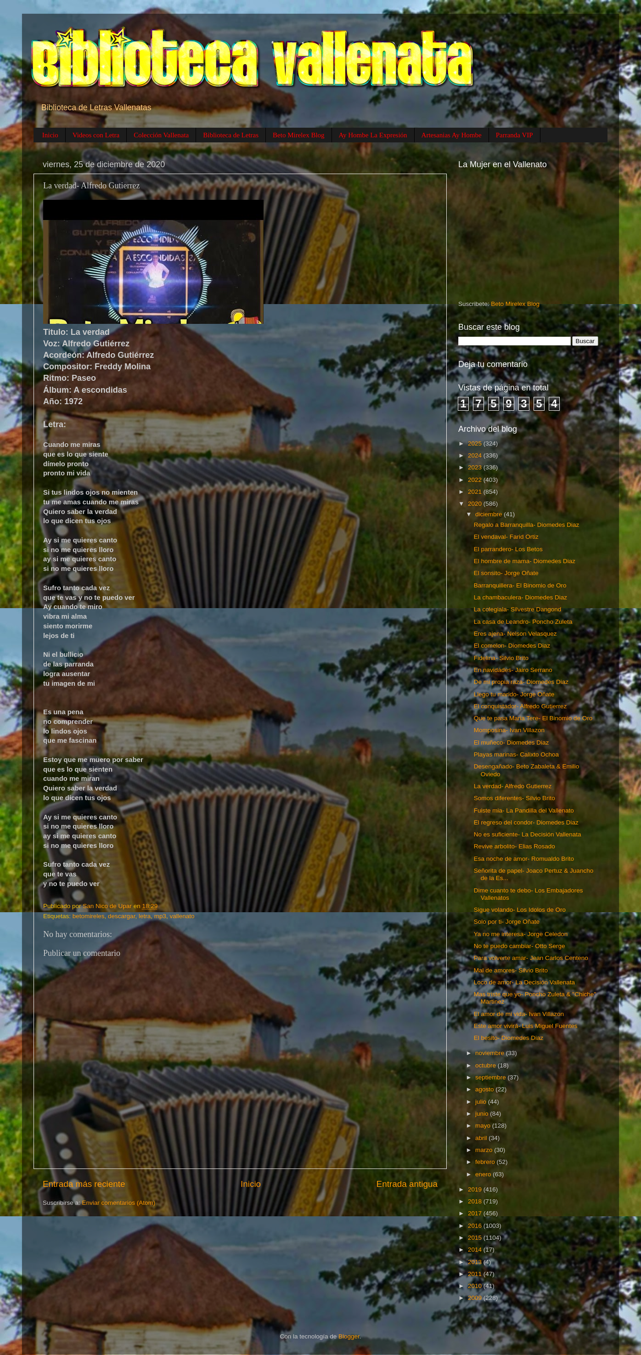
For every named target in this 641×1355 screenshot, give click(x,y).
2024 (476, 455)
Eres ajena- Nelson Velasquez (515, 633)
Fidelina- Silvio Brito (501, 658)
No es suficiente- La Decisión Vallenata (527, 834)
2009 (476, 1297)
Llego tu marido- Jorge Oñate (514, 694)
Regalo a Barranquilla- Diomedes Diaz (526, 524)
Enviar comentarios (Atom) (119, 1202)
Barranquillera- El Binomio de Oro (520, 585)
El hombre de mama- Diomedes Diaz (524, 561)
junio (482, 1113)
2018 (476, 1201)
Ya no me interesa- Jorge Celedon (521, 934)
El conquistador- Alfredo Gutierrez (520, 706)
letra (145, 916)
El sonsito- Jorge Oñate (506, 573)
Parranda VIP (514, 135)
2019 (476, 1189)
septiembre (491, 1077)
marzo (484, 1149)
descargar (121, 916)
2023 (476, 467)
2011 (476, 1273)
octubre (486, 1065)
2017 (476, 1213)
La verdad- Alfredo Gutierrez (513, 786)
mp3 (160, 916)
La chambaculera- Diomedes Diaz (520, 597)
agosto (485, 1089)
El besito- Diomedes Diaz (509, 1037)
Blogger (349, 1336)
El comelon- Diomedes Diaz (512, 645)
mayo (483, 1125)
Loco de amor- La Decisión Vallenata (524, 982)
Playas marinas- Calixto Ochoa (516, 754)
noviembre (490, 1053)
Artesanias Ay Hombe (452, 135)
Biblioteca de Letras (231, 135)
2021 (476, 491)
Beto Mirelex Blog (299, 135)
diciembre (489, 514)
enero (484, 1174)
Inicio (50, 135)
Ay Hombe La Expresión (373, 135)
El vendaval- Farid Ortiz (506, 536)
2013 (476, 1262)
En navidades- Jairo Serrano (513, 669)
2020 (476, 503)
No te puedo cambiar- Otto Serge (519, 946)
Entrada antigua (407, 1184)
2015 (476, 1237)
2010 (476, 1285)
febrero (486, 1161)
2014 (476, 1249)
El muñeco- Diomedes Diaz (511, 742)
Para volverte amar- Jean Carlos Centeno (531, 957)
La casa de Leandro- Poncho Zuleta (523, 621)
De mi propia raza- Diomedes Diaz (521, 681)
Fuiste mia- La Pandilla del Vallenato (524, 810)
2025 (476, 443)
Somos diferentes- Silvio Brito (514, 798)
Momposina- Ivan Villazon (509, 730)
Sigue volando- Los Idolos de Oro (520, 909)
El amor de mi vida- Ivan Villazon (519, 1014)
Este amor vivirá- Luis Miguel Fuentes (526, 1025)
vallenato (181, 916)
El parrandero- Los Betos (508, 549)
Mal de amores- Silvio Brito (511, 970)
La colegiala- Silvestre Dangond (518, 609)
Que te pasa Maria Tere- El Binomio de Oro (533, 718)
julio (481, 1101)
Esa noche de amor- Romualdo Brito (524, 858)
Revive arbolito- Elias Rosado (514, 846)
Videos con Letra (96, 135)
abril (482, 1138)
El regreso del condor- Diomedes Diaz (526, 822)
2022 (476, 479)
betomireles (89, 916)
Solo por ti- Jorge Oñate (507, 921)
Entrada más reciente (84, 1184)
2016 (476, 1225)
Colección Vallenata (161, 135)
